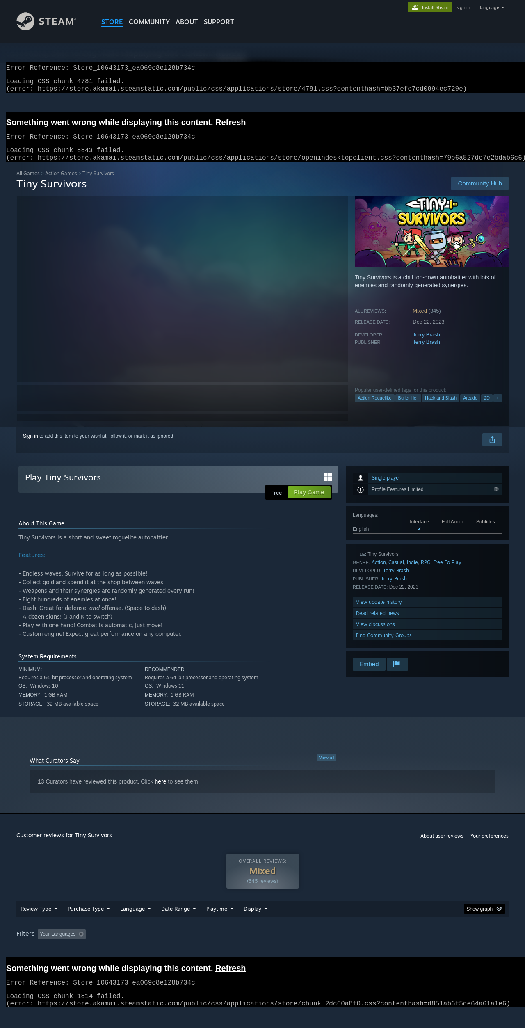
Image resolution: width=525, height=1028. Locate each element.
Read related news (377, 623)
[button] (44, 949)
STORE (112, 22)
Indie (412, 572)
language (489, 7)
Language (132, 924)
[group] (262, 950)
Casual (396, 572)
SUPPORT (219, 22)
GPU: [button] (401, 950)
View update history (379, 612)
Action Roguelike (375, 407)
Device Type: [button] (437, 950)
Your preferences (489, 846)
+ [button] (497, 407)
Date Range (175, 924)
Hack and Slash (441, 407)
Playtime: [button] (204, 950)
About (187, 22)
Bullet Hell (408, 407)
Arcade (470, 407)
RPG (426, 572)
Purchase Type (86, 924)
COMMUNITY (149, 22)
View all (326, 767)
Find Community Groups (384, 645)
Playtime (216, 924)
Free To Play (447, 572)
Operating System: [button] (331, 950)
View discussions (375, 634)
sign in (463, 7)
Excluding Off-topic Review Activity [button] (140, 950)
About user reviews (441, 846)
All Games (28, 183)
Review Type (36, 924)
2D (487, 407)
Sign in (30, 446)
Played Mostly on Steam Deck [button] (263, 950)
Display (252, 924)
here (161, 791)
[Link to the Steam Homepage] (52, 28)
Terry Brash (426, 344)
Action (379, 572)
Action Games (61, 183)
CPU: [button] (374, 950)
